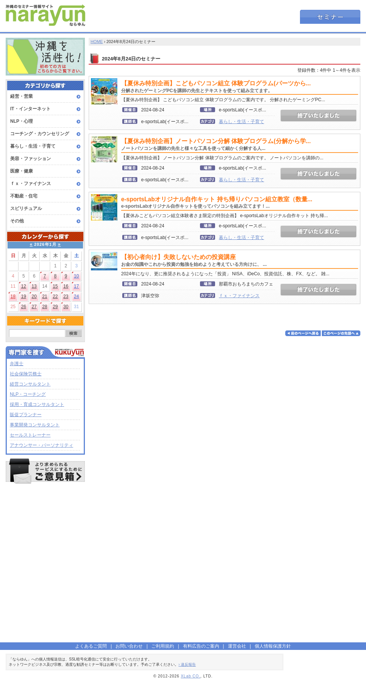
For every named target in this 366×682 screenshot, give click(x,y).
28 (44, 306)
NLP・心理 (21, 121)
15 (55, 286)
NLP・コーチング (28, 394)
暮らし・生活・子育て (32, 146)
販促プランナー (26, 414)
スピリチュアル (26, 208)
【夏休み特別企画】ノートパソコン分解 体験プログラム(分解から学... (216, 144)
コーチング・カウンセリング (39, 133)
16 (65, 286)
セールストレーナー (30, 435)
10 (76, 276)
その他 (17, 221)
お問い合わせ (129, 646)
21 (44, 296)
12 (23, 286)
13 (34, 286)
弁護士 (16, 363)
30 (65, 306)
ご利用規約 (162, 646)
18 (13, 296)
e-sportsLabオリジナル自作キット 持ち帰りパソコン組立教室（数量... (216, 202)
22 (55, 296)
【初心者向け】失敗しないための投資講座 (194, 260)
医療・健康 (21, 171)
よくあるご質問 (91, 646)
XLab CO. (190, 676)
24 (76, 296)
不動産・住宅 (23, 196)
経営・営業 (21, 96)
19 (23, 296)
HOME (97, 41)
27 (34, 306)
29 (55, 306)
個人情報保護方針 (273, 646)
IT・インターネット (30, 108)
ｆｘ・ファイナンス (30, 183)
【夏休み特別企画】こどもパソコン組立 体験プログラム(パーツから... (216, 86)
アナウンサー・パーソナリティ (41, 445)
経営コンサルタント (30, 384)
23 (65, 296)
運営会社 (237, 646)
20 (34, 296)
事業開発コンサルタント (35, 424)
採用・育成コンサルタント (37, 404)
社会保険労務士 (26, 373)
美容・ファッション (30, 158)
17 (76, 286)
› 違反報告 (187, 664)
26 (23, 306)
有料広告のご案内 (201, 646)
